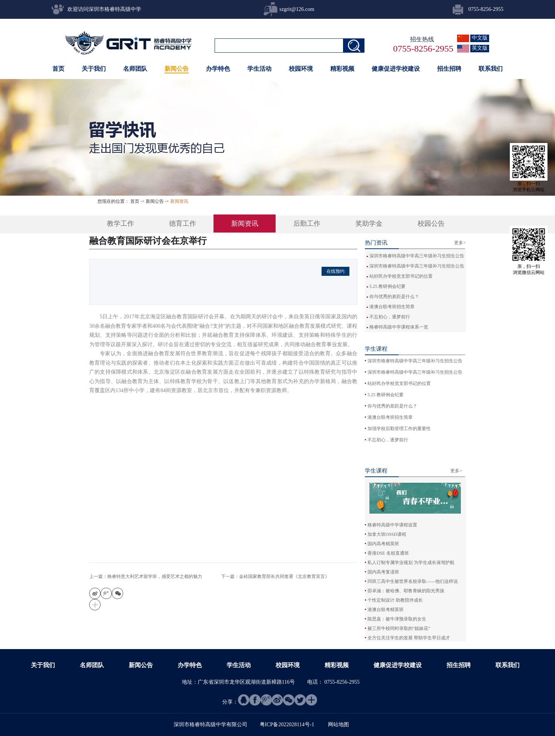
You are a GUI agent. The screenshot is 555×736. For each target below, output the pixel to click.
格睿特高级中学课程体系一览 (398, 327)
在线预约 (335, 271)
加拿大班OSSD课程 (386, 534)
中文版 (480, 38)
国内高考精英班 (383, 543)
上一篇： (145, 576)
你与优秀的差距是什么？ (394, 296)
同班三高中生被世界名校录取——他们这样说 (412, 581)
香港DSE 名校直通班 (388, 553)
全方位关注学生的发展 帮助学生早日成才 (408, 637)
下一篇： (275, 576)
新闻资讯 (179, 201)
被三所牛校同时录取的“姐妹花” (398, 628)
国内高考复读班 (383, 572)
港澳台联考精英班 (385, 609)
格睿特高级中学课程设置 (392, 525)
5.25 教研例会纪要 (387, 286)
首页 (58, 68)
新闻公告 (155, 201)
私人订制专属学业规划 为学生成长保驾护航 (410, 562)
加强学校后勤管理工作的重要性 (399, 428)
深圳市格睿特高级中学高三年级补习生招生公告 (416, 256)
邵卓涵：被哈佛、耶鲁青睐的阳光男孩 (405, 590)
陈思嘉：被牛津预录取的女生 (396, 619)
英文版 (480, 48)
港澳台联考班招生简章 (392, 306)
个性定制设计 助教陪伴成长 (395, 600)
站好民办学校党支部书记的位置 (401, 276)
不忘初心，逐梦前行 (389, 316)
